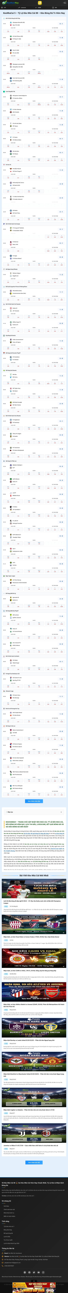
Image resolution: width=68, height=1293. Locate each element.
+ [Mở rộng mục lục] (61, 812)
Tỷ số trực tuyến (8, 1240)
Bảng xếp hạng (8, 1230)
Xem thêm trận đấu (34, 801)
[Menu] (64, 3)
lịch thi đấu (27, 833)
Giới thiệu (6, 1206)
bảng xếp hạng (44, 833)
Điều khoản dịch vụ (9, 1213)
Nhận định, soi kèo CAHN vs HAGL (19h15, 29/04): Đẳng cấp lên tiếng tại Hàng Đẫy (30, 971)
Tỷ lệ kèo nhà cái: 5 (9, 1226)
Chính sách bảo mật (9, 1209)
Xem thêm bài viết (34, 1162)
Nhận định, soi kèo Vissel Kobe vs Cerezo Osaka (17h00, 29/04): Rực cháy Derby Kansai (31, 937)
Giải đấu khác (13, 974)
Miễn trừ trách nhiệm (9, 1216)
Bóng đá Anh (13, 1009)
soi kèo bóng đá (59, 833)
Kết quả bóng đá (8, 1233)
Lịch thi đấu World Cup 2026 (11, 1243)
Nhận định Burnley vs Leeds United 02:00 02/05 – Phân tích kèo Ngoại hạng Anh (29, 1040)
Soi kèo (11, 940)
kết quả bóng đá (35, 833)
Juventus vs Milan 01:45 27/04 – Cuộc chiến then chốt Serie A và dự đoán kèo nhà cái (31, 1145)
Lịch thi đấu (7, 1236)
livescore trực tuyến (56, 848)
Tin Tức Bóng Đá (14, 906)
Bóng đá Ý (12, 1113)
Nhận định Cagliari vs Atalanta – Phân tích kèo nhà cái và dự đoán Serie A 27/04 (29, 1110)
